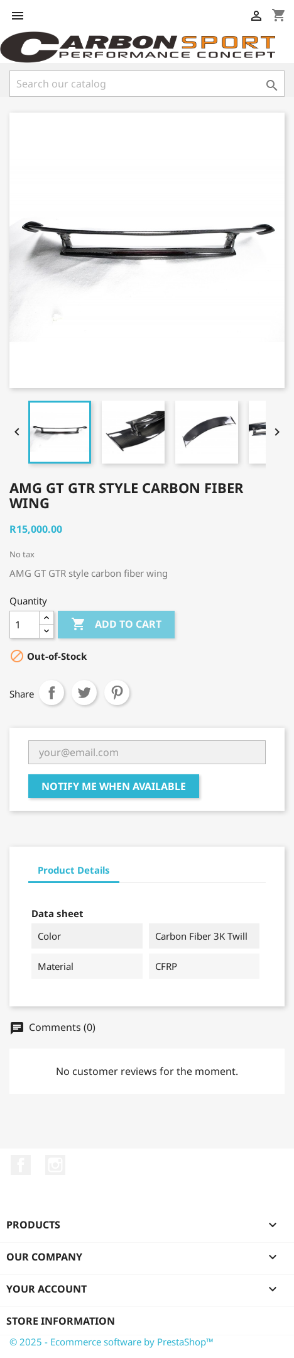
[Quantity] (24, 624)
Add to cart (116, 624)
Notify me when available (113, 786)
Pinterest (116, 692)
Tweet (84, 692)
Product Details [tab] (74, 870)
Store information (60, 1321)
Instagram (55, 1165)
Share (51, 692)
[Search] (147, 83)
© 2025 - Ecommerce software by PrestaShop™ (111, 1341)
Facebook (21, 1165)
